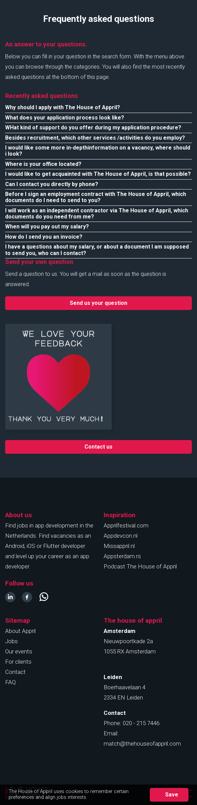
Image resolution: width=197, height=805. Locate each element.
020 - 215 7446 (141, 723)
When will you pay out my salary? (47, 226)
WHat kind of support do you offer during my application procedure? (93, 127)
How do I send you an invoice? (43, 237)
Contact (15, 671)
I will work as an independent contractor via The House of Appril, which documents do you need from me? (96, 213)
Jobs (11, 641)
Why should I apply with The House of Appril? (62, 107)
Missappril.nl (119, 545)
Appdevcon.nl (120, 535)
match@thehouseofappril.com (142, 743)
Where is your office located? (43, 164)
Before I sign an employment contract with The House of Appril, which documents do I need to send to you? (95, 197)
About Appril (20, 630)
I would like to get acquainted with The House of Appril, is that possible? (98, 174)
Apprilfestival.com (126, 525)
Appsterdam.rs (122, 556)
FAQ (10, 682)
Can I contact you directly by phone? (51, 184)
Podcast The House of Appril (140, 566)
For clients (18, 661)
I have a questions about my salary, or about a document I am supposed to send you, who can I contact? (97, 249)
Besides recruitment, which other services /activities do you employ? (95, 138)
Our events (18, 651)
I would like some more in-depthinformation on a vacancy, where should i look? (97, 150)
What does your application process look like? (64, 117)
